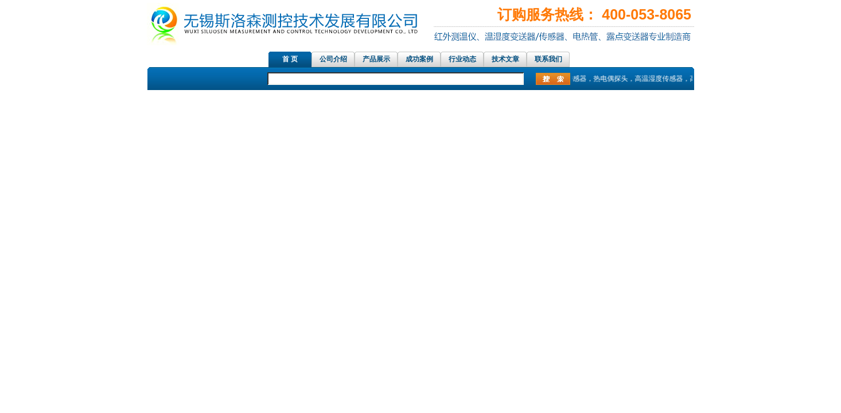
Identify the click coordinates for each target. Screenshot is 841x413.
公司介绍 (333, 59)
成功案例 (419, 59)
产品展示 (376, 59)
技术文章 (505, 59)
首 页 (290, 59)
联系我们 (548, 59)
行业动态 (462, 59)
